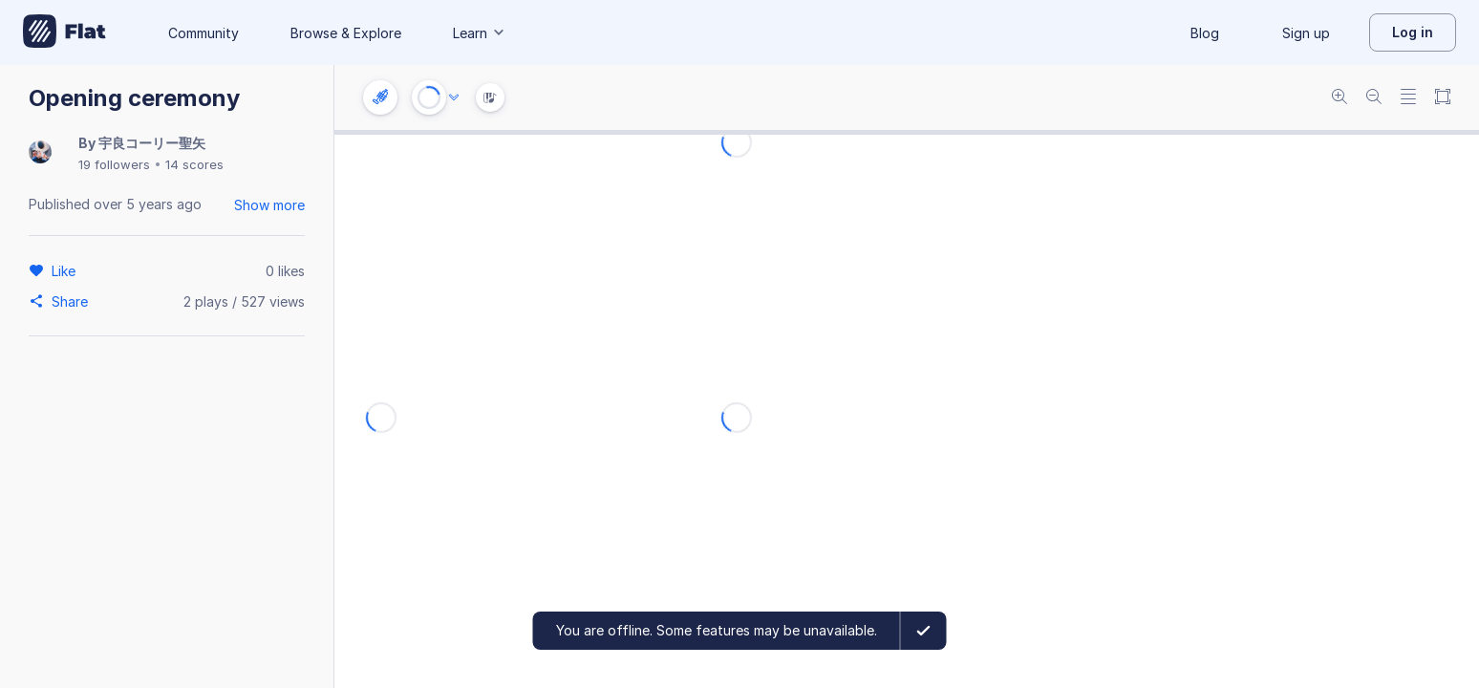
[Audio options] (453, 97)
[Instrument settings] (380, 97)
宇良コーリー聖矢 (151, 143)
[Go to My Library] (64, 32)
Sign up (1306, 33)
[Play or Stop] (429, 97)
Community (203, 33)
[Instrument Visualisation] (490, 97)
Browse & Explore (345, 33)
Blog (1204, 33)
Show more (269, 205)
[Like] (66, 270)
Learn (479, 33)
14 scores (194, 164)
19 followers (114, 164)
